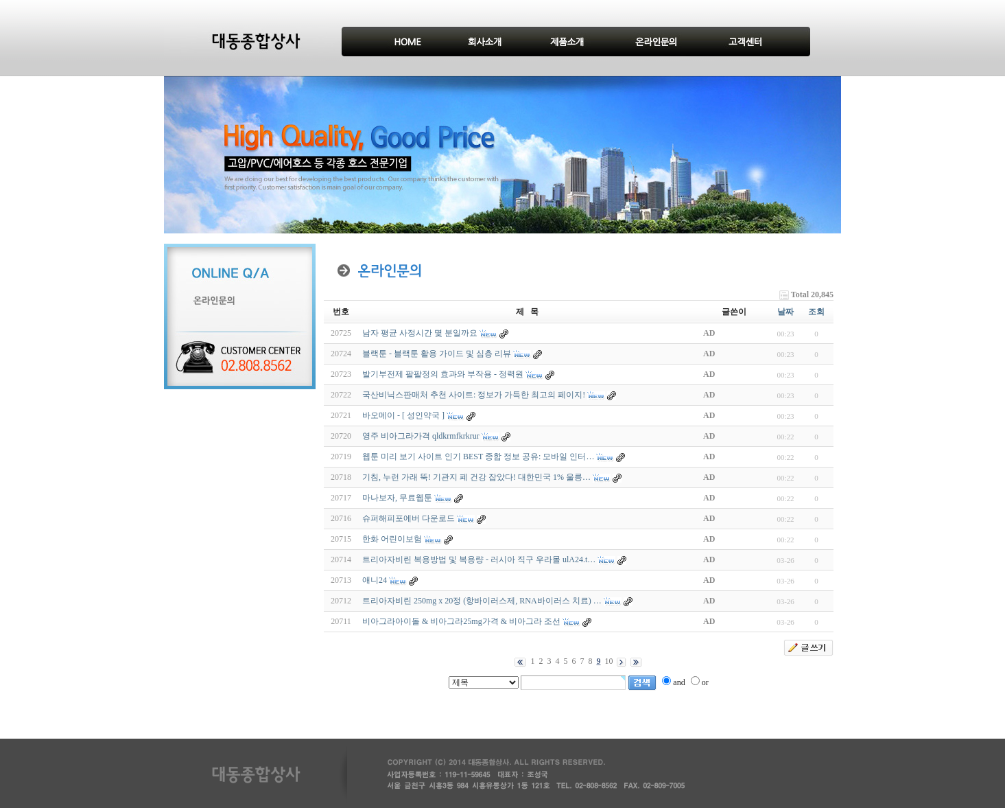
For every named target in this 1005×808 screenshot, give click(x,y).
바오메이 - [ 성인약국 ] (403, 415)
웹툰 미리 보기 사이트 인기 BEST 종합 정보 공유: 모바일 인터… (478, 456)
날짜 (785, 311)
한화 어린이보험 (392, 539)
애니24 (374, 580)
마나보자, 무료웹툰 (397, 498)
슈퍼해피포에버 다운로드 (408, 518)
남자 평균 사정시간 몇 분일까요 (419, 333)
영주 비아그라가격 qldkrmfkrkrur (421, 436)
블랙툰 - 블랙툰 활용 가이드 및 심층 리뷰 (436, 353)
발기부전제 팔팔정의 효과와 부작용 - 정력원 (442, 374)
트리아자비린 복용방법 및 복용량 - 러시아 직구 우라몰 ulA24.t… (478, 559)
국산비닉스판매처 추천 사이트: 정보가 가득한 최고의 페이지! (473, 395)
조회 (816, 311)
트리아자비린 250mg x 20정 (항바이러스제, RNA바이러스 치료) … (482, 600)
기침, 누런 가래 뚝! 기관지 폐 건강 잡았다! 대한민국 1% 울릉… (476, 477)
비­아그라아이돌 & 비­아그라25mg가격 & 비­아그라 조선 (461, 621)
